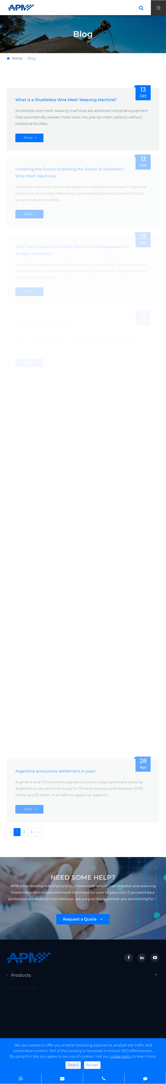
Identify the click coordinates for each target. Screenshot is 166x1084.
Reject (73, 1065)
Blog (32, 58)
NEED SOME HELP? (83, 879)
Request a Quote (83, 919)
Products (21, 976)
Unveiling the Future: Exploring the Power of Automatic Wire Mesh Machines (69, 171)
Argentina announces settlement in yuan (55, 769)
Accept (92, 1065)
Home (17, 58)
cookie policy (121, 1056)
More (28, 137)
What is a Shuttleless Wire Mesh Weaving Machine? (66, 99)
